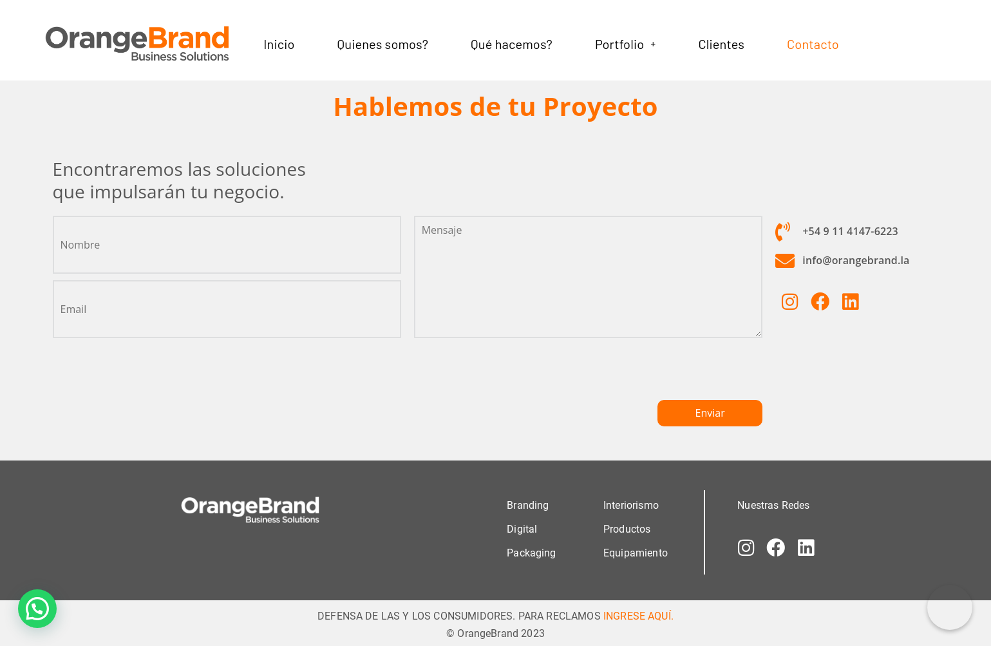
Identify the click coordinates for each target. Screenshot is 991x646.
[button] (625, 44)
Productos (626, 529)
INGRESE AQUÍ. (638, 616)
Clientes (721, 44)
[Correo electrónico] (949, 607)
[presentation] (512, 375)
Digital (522, 529)
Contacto (813, 44)
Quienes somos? (383, 44)
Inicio (278, 44)
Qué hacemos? (511, 44)
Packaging (531, 553)
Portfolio (625, 44)
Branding (528, 505)
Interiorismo (631, 505)
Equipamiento (635, 553)
